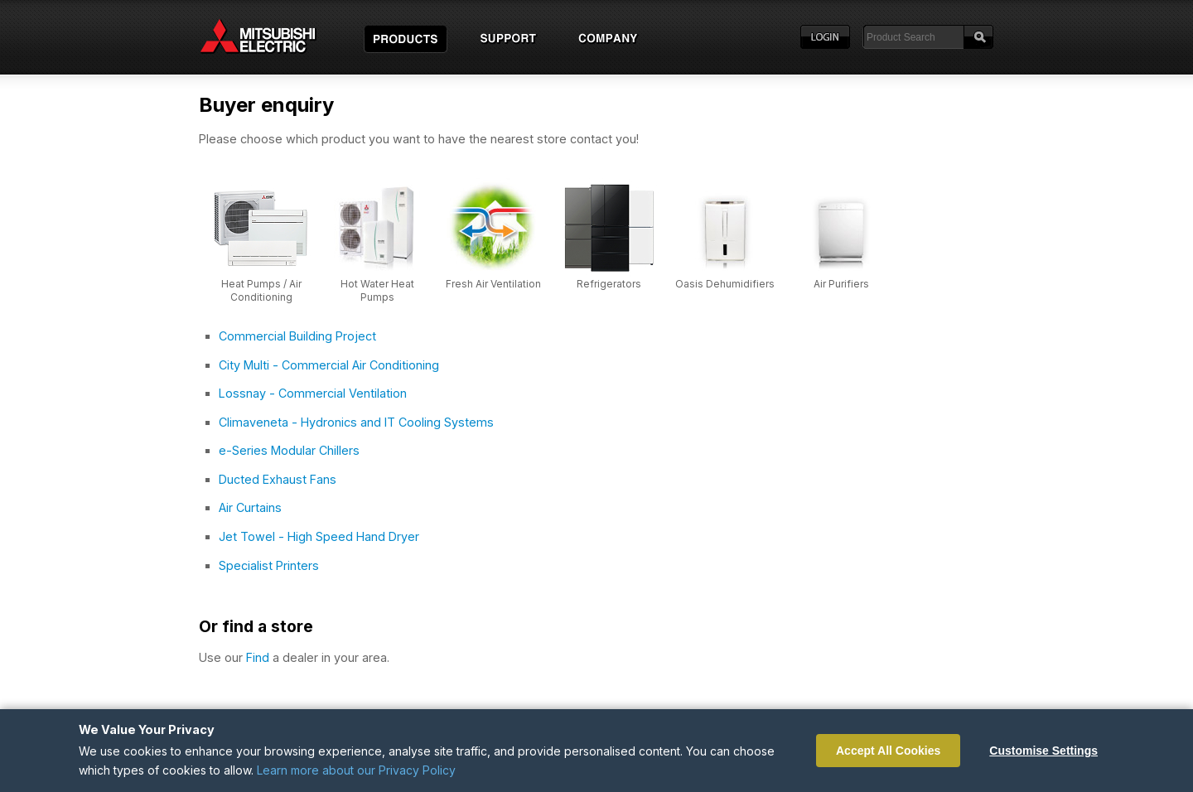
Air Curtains (250, 507)
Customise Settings (1043, 750)
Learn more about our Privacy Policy (356, 770)
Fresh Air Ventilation (493, 284)
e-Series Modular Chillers (289, 450)
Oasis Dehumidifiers (725, 284)
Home (273, 37)
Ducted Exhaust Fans (277, 479)
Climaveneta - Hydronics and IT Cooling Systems (356, 422)
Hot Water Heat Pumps (377, 290)
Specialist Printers (269, 565)
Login (825, 37)
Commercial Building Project (297, 336)
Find (257, 657)
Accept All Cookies (888, 750)
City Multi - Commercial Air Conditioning (329, 365)
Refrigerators (609, 284)
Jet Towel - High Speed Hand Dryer (319, 536)
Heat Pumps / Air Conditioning (261, 290)
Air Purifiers (841, 284)
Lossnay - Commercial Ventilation (313, 393)
